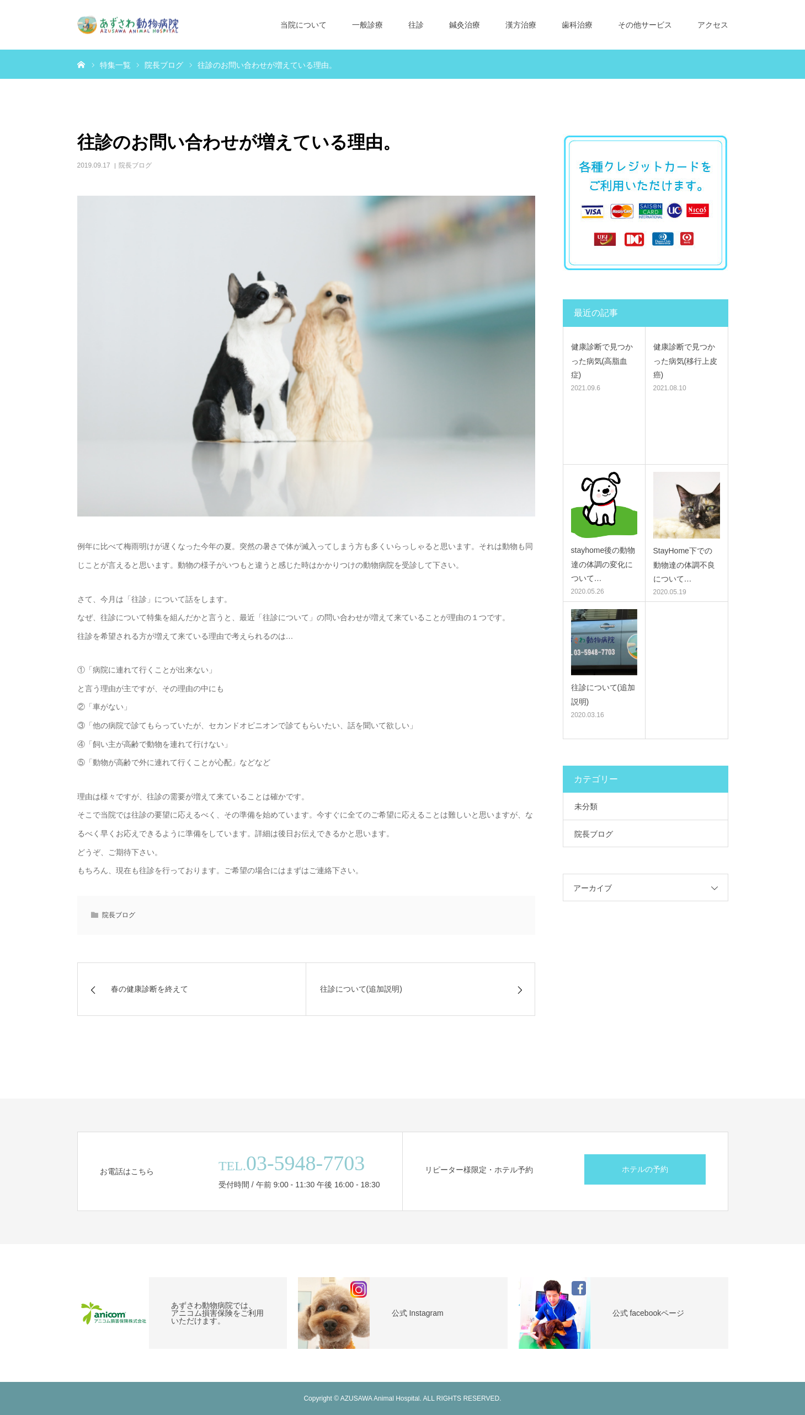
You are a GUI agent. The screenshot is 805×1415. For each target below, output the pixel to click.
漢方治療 (520, 24)
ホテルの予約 (645, 1169)
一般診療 (367, 24)
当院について (303, 24)
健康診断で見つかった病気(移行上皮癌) (685, 360)
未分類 (586, 806)
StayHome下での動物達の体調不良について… (684, 564)
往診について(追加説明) (603, 694)
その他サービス (645, 24)
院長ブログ (135, 165)
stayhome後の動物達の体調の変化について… (603, 564)
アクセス (712, 24)
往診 (416, 24)
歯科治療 (577, 24)
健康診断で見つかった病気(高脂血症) (602, 360)
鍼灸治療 (464, 24)
